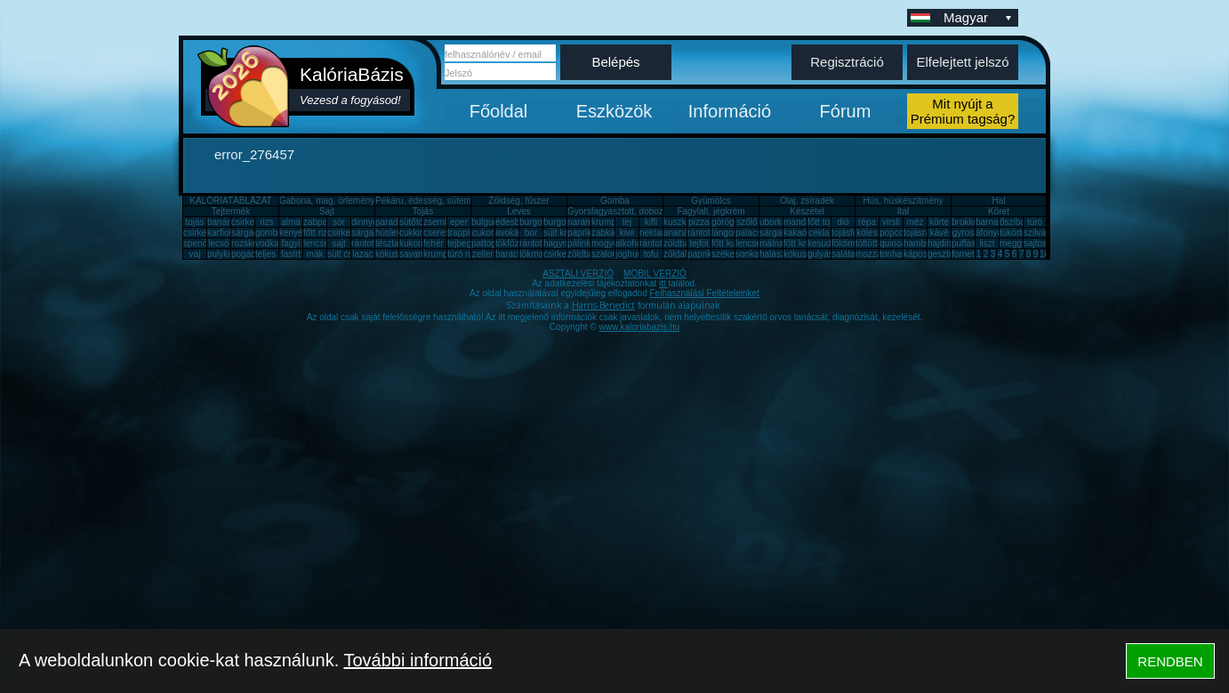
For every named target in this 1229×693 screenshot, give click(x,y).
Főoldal (499, 111)
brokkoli (967, 222)
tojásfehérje (854, 233)
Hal (998, 200)
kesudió (822, 243)
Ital (903, 211)
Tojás (423, 211)
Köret (998, 211)
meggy (1013, 243)
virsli (891, 222)
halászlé (775, 254)
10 (1044, 254)
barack (508, 254)
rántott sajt (660, 243)
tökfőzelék (515, 243)
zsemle (437, 222)
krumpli (605, 222)
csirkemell (250, 222)
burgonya (538, 222)
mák (315, 254)
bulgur (483, 222)
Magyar (979, 17)
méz (915, 222)
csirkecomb (206, 233)
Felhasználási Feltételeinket (704, 293)
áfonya (989, 233)
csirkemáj (346, 233)
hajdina (942, 243)
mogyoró (608, 243)
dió (842, 222)
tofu (651, 254)
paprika (582, 233)
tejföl (698, 243)
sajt (339, 243)
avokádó (512, 233)
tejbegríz (464, 243)
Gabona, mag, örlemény (326, 200)
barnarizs (994, 222)
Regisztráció (847, 61)
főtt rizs (317, 233)
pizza (698, 222)
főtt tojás (824, 222)
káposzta (921, 254)
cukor (483, 233)
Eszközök (614, 111)
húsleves (392, 233)
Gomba (615, 200)
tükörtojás (1019, 233)
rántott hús (708, 233)
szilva (1035, 233)
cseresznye (446, 233)
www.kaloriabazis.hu (639, 327)
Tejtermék (231, 211)
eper (459, 222)
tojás (194, 222)
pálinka (581, 243)
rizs (267, 222)
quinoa (893, 243)
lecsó (218, 243)
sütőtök (413, 222)
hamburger (925, 243)
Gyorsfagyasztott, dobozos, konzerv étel (646, 211)
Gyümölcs (710, 200)
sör (339, 222)
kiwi (627, 233)
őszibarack (1021, 222)
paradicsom (398, 222)
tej (627, 222)
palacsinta (755, 233)
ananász (680, 233)
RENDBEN (1169, 661)
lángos (724, 233)
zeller (483, 254)
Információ (729, 111)
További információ (417, 660)
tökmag (534, 254)
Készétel (806, 211)
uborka (773, 222)
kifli (651, 222)
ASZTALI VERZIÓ (578, 273)
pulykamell (228, 254)
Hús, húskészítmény (903, 200)
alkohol (629, 243)
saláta (843, 254)
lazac (362, 254)
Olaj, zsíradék (807, 200)
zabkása (607, 233)
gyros (963, 233)
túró (1034, 222)
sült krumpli (566, 233)
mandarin (802, 222)
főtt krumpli (805, 243)
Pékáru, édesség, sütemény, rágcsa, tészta (460, 200)
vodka (267, 243)
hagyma (559, 243)
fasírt (291, 254)
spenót (196, 243)
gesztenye (948, 254)
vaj (195, 254)
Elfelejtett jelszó (962, 61)
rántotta (534, 243)
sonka (747, 254)
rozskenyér (253, 243)
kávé (938, 233)
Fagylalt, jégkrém (710, 211)
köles (866, 233)
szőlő (746, 222)
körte (939, 222)
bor (531, 233)
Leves (519, 211)
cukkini (413, 233)
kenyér (292, 233)
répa (867, 222)
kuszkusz (681, 222)
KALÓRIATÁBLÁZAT (230, 200)
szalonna (609, 254)
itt (664, 283)
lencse (316, 243)
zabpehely (323, 222)
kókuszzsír (396, 254)
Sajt (326, 211)
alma (291, 222)
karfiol (219, 233)
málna (771, 243)
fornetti (965, 254)
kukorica (415, 243)
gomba (269, 233)
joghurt (629, 254)
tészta (387, 243)
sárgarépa (371, 233)
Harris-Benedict (603, 305)
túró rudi (463, 254)
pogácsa (248, 254)
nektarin (655, 233)
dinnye (364, 222)
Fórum (846, 111)
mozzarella (876, 254)
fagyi (290, 243)
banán (219, 222)
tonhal (892, 254)
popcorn (896, 233)
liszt (986, 243)
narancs (583, 222)
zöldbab (679, 243)
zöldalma (681, 254)
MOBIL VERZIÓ (655, 273)
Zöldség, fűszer (518, 200)
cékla (818, 233)
